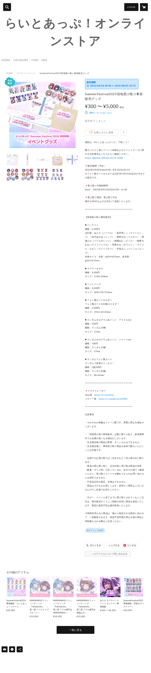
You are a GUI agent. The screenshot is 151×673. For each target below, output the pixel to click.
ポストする (95, 545)
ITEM (34, 59)
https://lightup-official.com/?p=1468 (104, 157)
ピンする (131, 545)
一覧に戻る (75, 629)
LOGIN (131, 7)
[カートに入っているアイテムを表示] (144, 7)
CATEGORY (20, 59)
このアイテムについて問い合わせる (109, 553)
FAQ (44, 59)
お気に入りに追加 (103, 132)
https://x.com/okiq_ (104, 394)
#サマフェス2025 (95, 530)
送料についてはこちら (100, 112)
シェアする (114, 545)
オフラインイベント (26, 73)
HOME (6, 59)
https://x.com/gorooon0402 (113, 398)
